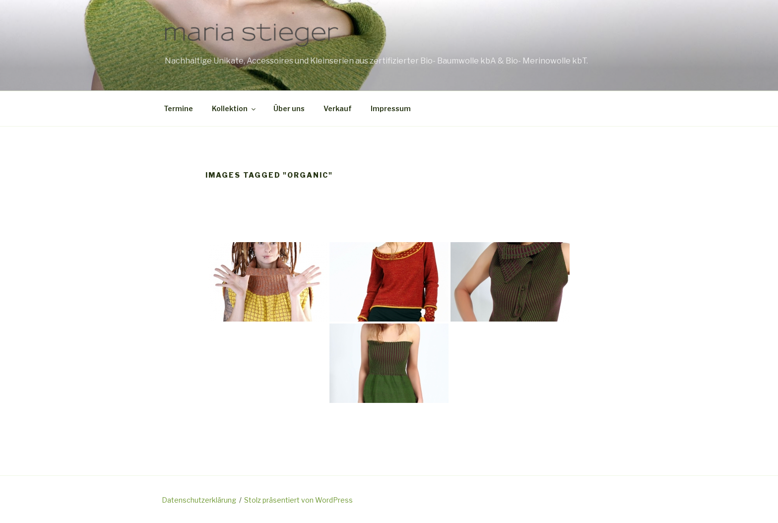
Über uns (289, 108)
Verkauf (338, 108)
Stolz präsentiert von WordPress (298, 500)
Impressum (391, 108)
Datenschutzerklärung (199, 500)
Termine (178, 108)
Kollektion (234, 108)
